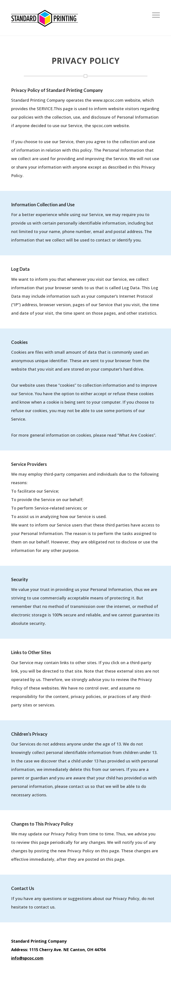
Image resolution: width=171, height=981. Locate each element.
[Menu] (155, 18)
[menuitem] (155, 18)
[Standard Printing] (44, 18)
